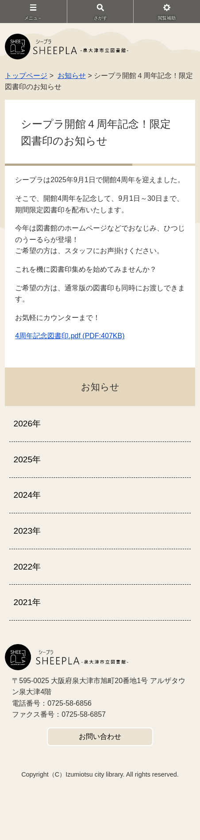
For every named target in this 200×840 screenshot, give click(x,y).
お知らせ (72, 75)
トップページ (26, 75)
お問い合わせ (100, 736)
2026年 (27, 423)
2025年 (27, 459)
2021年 (27, 602)
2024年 (27, 495)
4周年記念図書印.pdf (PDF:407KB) (69, 336)
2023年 (27, 530)
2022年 (27, 566)
